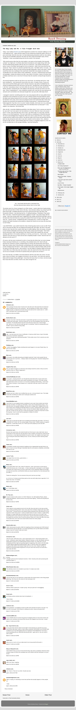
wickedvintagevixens (11, 677)
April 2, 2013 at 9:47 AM (11, 672)
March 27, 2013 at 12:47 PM (12, 621)
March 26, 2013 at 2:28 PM (12, 414)
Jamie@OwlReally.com (12, 376)
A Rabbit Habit (61, 163)
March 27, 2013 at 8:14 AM (12, 581)
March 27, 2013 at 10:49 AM (12, 601)
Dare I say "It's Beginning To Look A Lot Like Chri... (64, 168)
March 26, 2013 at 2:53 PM (12, 451)
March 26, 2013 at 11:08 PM (12, 562)
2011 (58, 199)
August (59, 151)
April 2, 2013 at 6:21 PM (11, 685)
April (59, 160)
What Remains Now (11, 567)
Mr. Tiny (8, 494)
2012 (58, 197)
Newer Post (6, 695)
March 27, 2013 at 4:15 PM (12, 635)
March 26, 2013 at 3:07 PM (12, 460)
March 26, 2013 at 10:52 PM (12, 550)
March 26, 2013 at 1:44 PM (12, 372)
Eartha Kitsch (9, 317)
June (59, 156)
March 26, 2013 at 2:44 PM (12, 425)
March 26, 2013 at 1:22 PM (12, 350)
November (60, 145)
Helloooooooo (61, 190)
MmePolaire (9, 332)
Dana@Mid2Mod (10, 401)
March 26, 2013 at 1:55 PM (12, 386)
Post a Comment (9, 688)
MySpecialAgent (10, 555)
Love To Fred (61, 183)
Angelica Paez (9, 366)
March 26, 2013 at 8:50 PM (12, 532)
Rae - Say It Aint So (11, 625)
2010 (58, 201)
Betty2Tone (9, 391)
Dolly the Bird (9, 525)
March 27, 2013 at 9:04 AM (12, 589)
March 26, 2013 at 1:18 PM (12, 340)
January (60, 194)
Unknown (8, 305)
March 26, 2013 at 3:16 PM (12, 490)
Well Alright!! (61, 174)
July (59, 154)
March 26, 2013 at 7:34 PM (12, 501)
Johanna (8, 669)
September (60, 149)
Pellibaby (8, 345)
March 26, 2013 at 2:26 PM (12, 396)
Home (27, 695)
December (60, 143)
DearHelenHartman (11, 575)
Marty (7, 464)
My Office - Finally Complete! (64, 185)
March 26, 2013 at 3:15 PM (12, 481)
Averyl (7, 594)
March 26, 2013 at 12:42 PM (12, 327)
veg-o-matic (9, 660)
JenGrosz (8, 605)
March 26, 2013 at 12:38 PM (12, 313)
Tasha (7, 444)
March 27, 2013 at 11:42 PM (12, 644)
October (60, 147)
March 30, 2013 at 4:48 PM (12, 664)
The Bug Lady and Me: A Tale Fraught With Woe (64, 172)
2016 (58, 140)
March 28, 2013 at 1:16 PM (12, 655)
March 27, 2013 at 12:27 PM (12, 611)
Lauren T (8, 456)
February (60, 192)
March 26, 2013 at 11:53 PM (12, 571)
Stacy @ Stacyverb (11, 648)
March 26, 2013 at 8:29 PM (12, 520)
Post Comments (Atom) (14, 698)
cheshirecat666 (10, 615)
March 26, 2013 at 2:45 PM (12, 439)
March (59, 162)
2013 (58, 142)
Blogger (46, 704)
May (59, 158)
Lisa (7, 418)
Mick (7, 355)
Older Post (48, 695)
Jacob (7, 640)
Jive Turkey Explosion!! (63, 165)
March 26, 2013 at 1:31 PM (12, 362)
